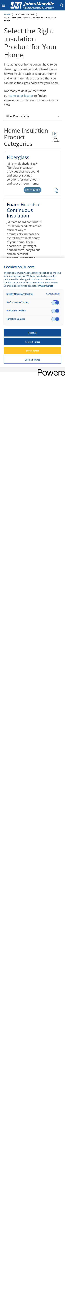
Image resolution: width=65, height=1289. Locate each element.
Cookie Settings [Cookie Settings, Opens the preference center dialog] (32, 359)
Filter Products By (17, 116)
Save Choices (32, 350)
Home (7, 14)
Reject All (32, 332)
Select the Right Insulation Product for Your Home (30, 19)
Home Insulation (24, 14)
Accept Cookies (32, 342)
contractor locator (21, 96)
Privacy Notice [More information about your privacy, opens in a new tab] (45, 285)
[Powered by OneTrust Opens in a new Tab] (50, 370)
